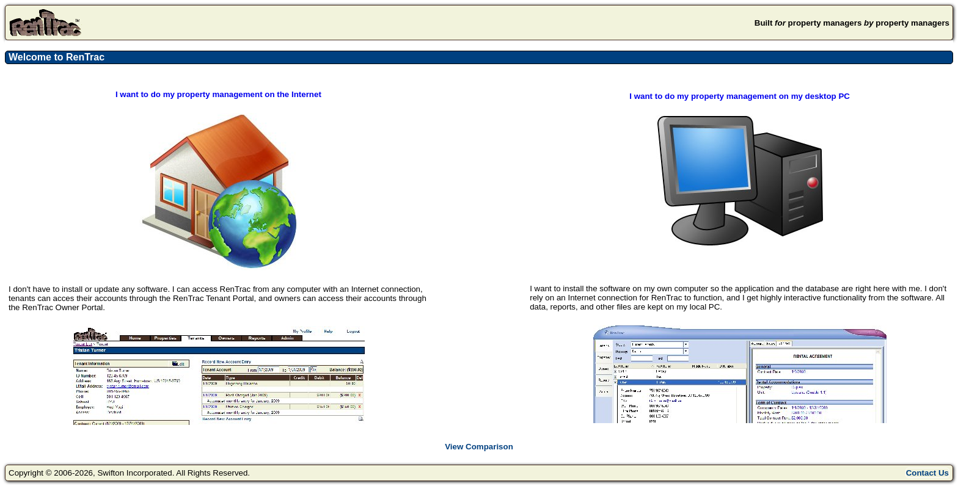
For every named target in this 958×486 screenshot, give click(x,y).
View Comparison (479, 446)
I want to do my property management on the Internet (218, 94)
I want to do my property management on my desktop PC (739, 96)
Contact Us (927, 472)
